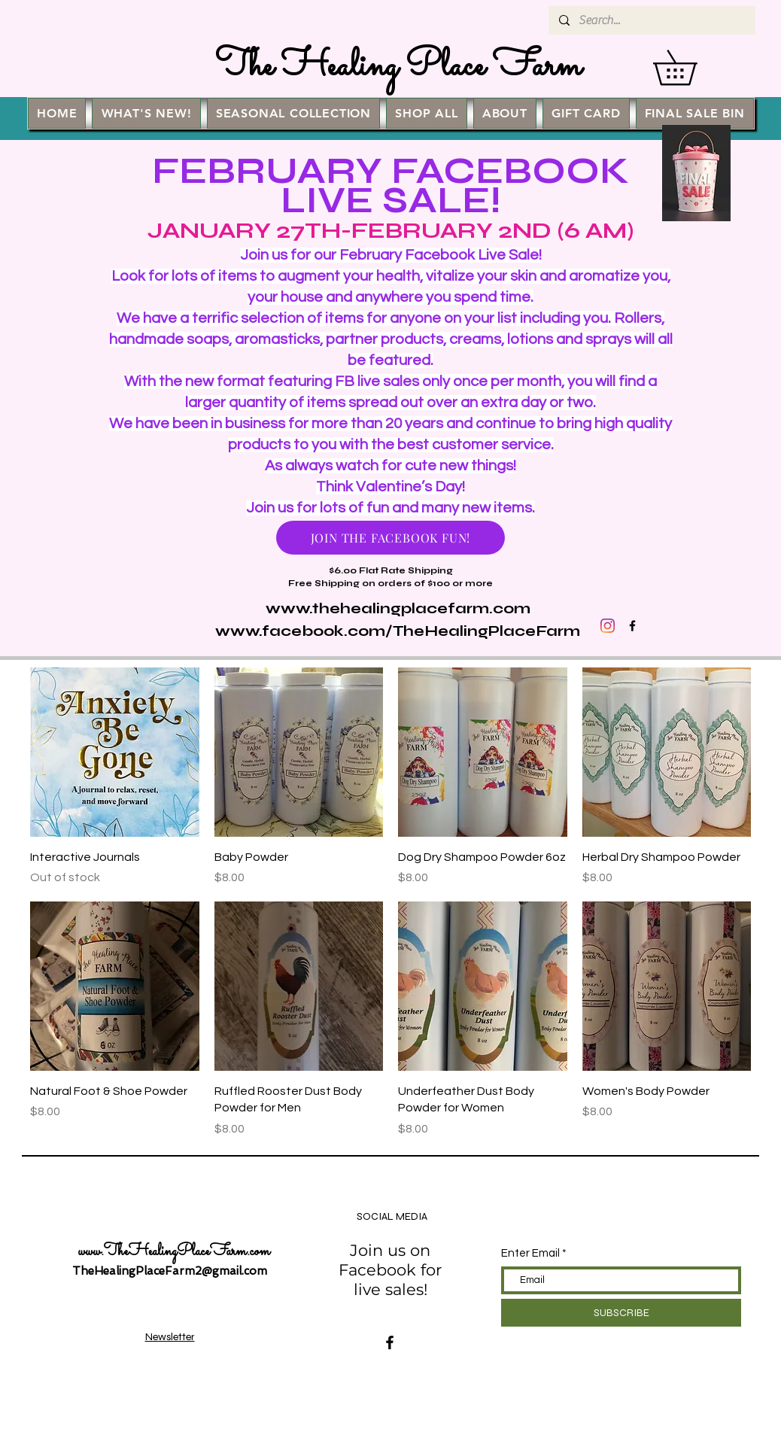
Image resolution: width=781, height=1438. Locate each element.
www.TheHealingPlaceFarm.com (174, 1252)
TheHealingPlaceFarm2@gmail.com (169, 1271)
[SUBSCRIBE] (621, 1313)
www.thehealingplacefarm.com (398, 608)
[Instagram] (607, 626)
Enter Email (530, 1253)
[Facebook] (390, 1342)
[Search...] (651, 20)
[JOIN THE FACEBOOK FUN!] (390, 538)
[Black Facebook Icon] (632, 626)
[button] (692, 67)
